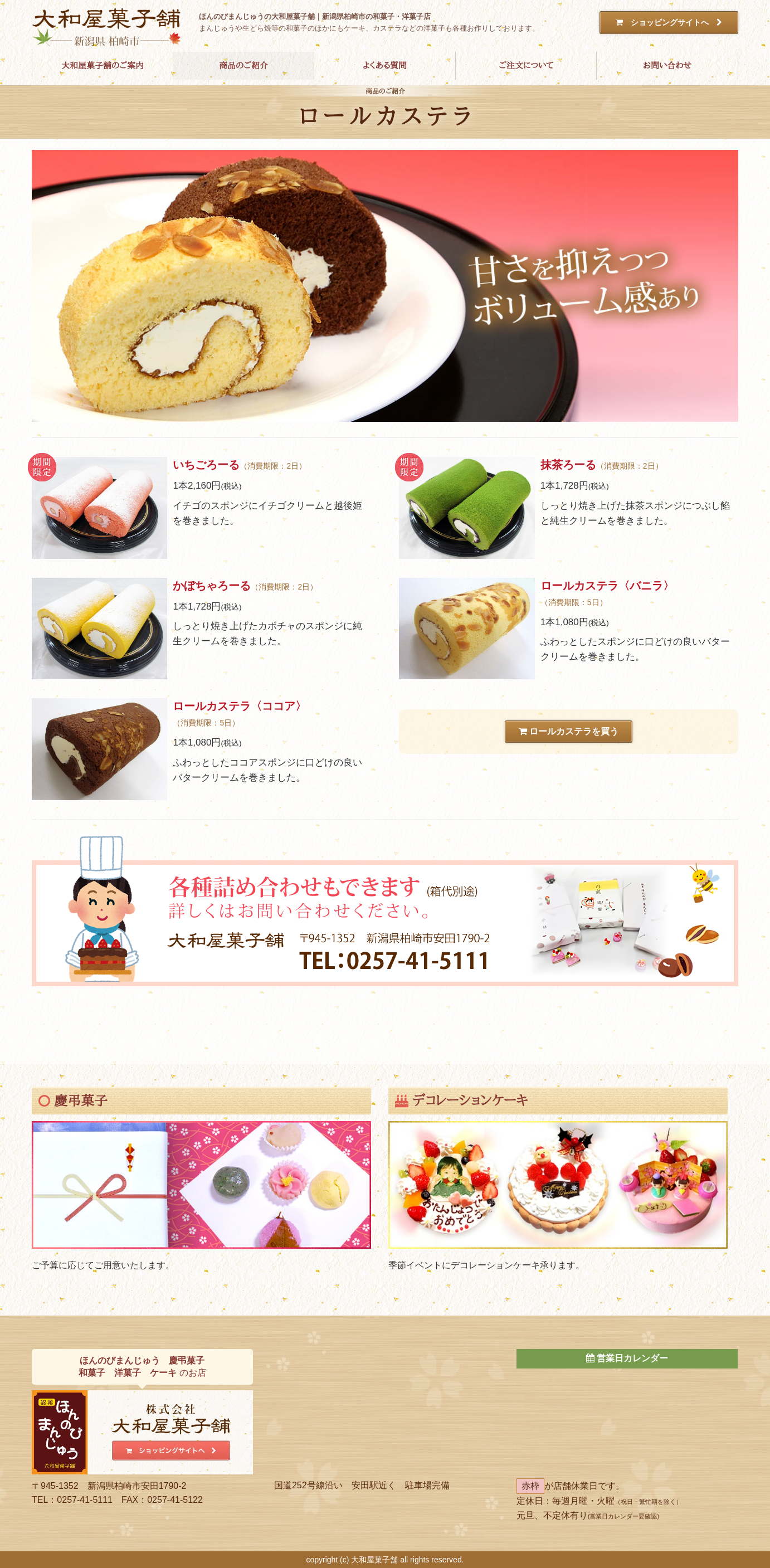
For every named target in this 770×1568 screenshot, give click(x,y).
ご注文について (526, 65)
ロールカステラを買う (568, 732)
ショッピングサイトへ (669, 22)
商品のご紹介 (243, 65)
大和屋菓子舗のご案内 (102, 65)
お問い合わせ (667, 65)
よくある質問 (385, 65)
